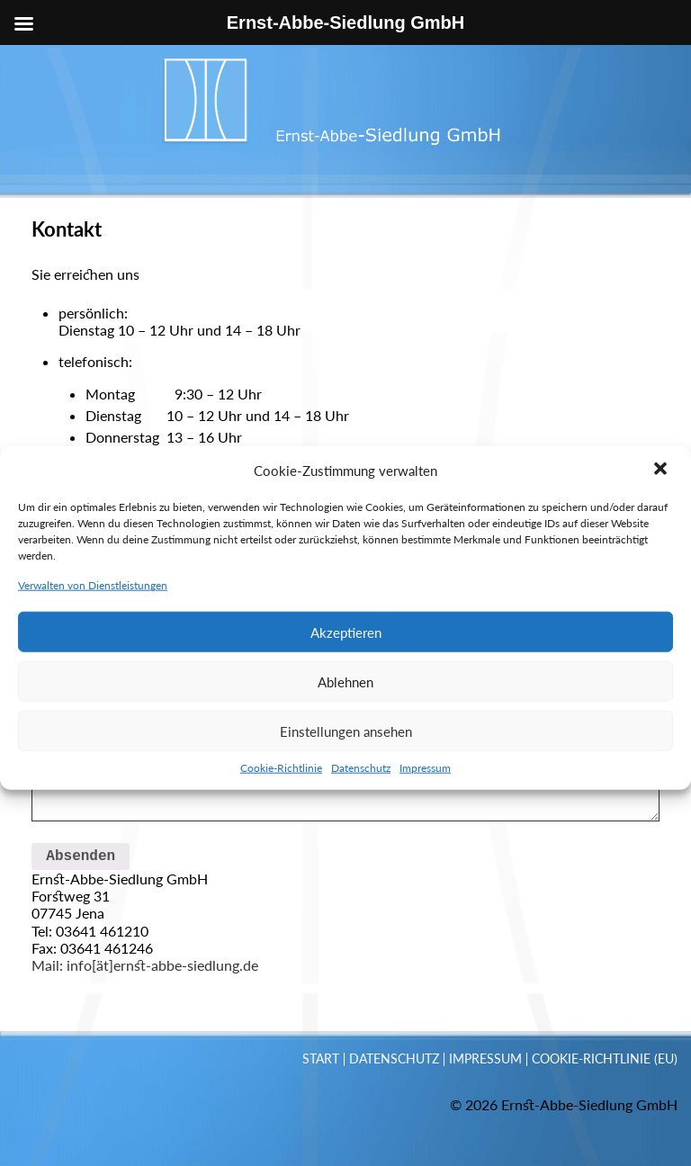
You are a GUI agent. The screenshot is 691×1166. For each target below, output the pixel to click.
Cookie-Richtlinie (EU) (605, 1059)
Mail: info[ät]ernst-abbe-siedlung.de (144, 964)
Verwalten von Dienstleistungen (92, 665)
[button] (662, 550)
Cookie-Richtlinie (281, 848)
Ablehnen (345, 761)
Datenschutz (360, 848)
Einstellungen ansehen (346, 811)
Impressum (425, 848)
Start (320, 1059)
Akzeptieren (345, 712)
